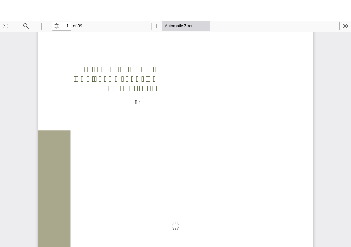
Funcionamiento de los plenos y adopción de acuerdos (180, 10)
